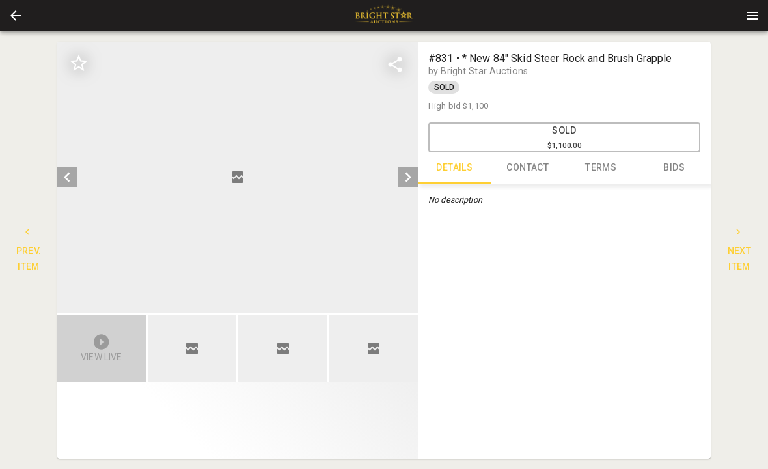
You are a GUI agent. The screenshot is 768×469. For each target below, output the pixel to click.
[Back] (15, 15)
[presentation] (384, 15)
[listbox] (237, 177)
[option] (237, 177)
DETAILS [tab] (454, 168)
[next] (408, 177)
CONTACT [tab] (528, 168)
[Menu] (752, 15)
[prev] (67, 177)
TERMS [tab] (601, 168)
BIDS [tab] (674, 168)
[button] (15, 15)
